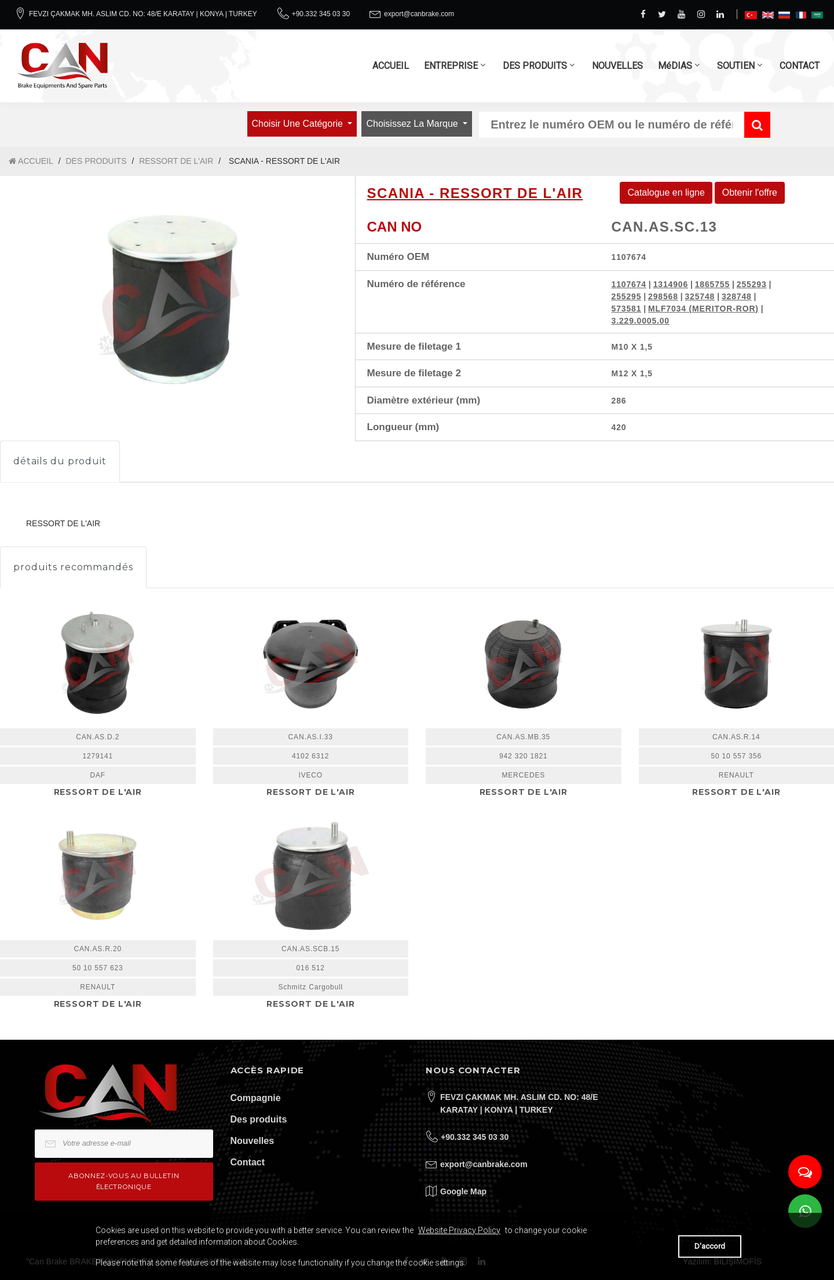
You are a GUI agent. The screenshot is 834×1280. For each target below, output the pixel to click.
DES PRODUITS (535, 65)
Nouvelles (253, 1141)
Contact (248, 1162)
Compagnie (256, 1098)
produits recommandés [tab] (73, 567)
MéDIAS (675, 65)
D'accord (709, 1246)
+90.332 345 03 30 (321, 14)
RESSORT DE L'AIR (176, 161)
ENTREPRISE (451, 65)
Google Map (463, 1191)
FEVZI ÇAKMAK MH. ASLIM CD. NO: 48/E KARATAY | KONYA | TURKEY (143, 14)
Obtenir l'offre (749, 192)
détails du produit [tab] (60, 461)
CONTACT (800, 65)
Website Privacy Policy (459, 1230)
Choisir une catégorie (299, 124)
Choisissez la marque (413, 124)
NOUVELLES (617, 65)
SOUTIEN (736, 65)
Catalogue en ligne (665, 192)
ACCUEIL (390, 65)
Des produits (259, 1119)
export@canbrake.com (419, 14)
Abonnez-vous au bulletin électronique (123, 1181)
